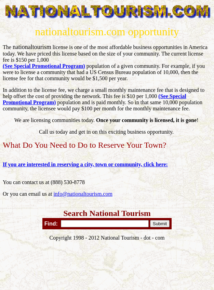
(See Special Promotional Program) (44, 66)
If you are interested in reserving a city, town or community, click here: (85, 164)
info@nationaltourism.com (82, 194)
